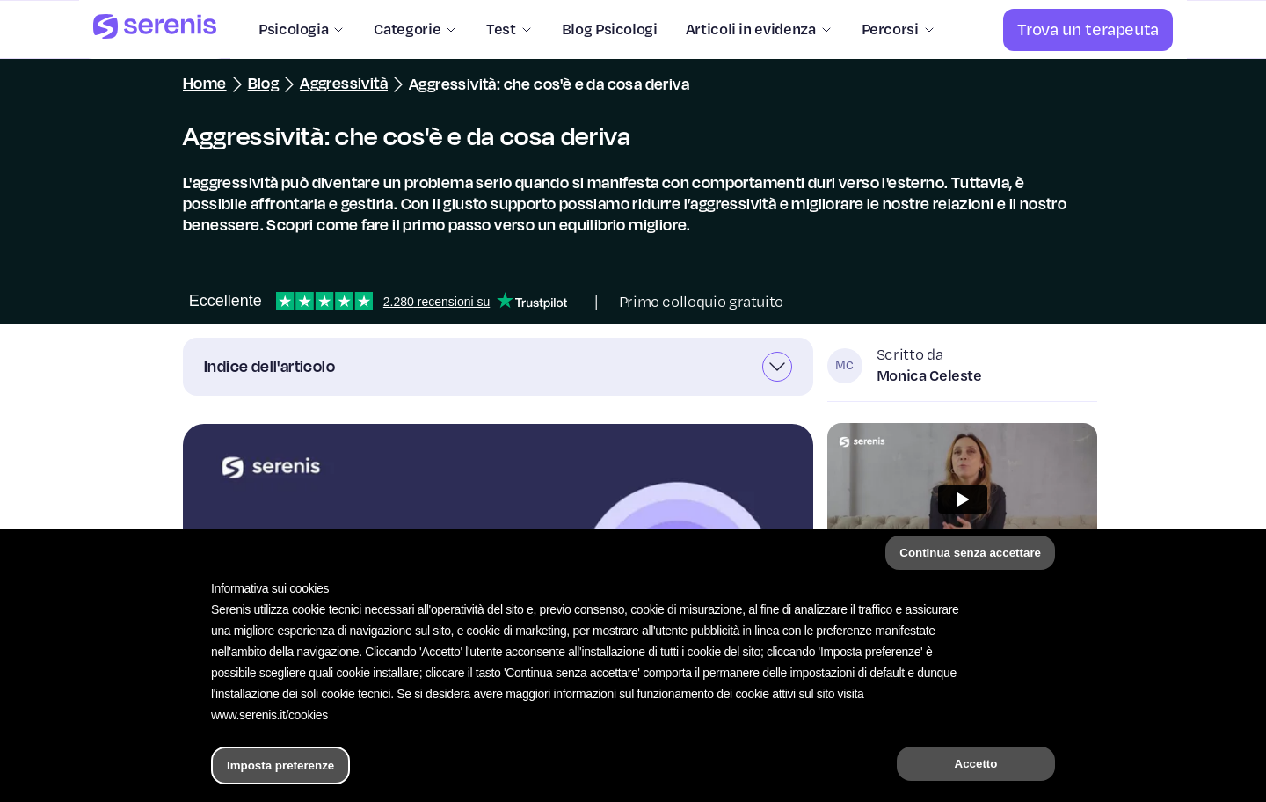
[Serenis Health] (154, 29)
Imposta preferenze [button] (280, 765)
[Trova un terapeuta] (1088, 30)
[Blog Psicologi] (603, 29)
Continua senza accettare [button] (970, 552)
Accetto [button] (976, 763)
